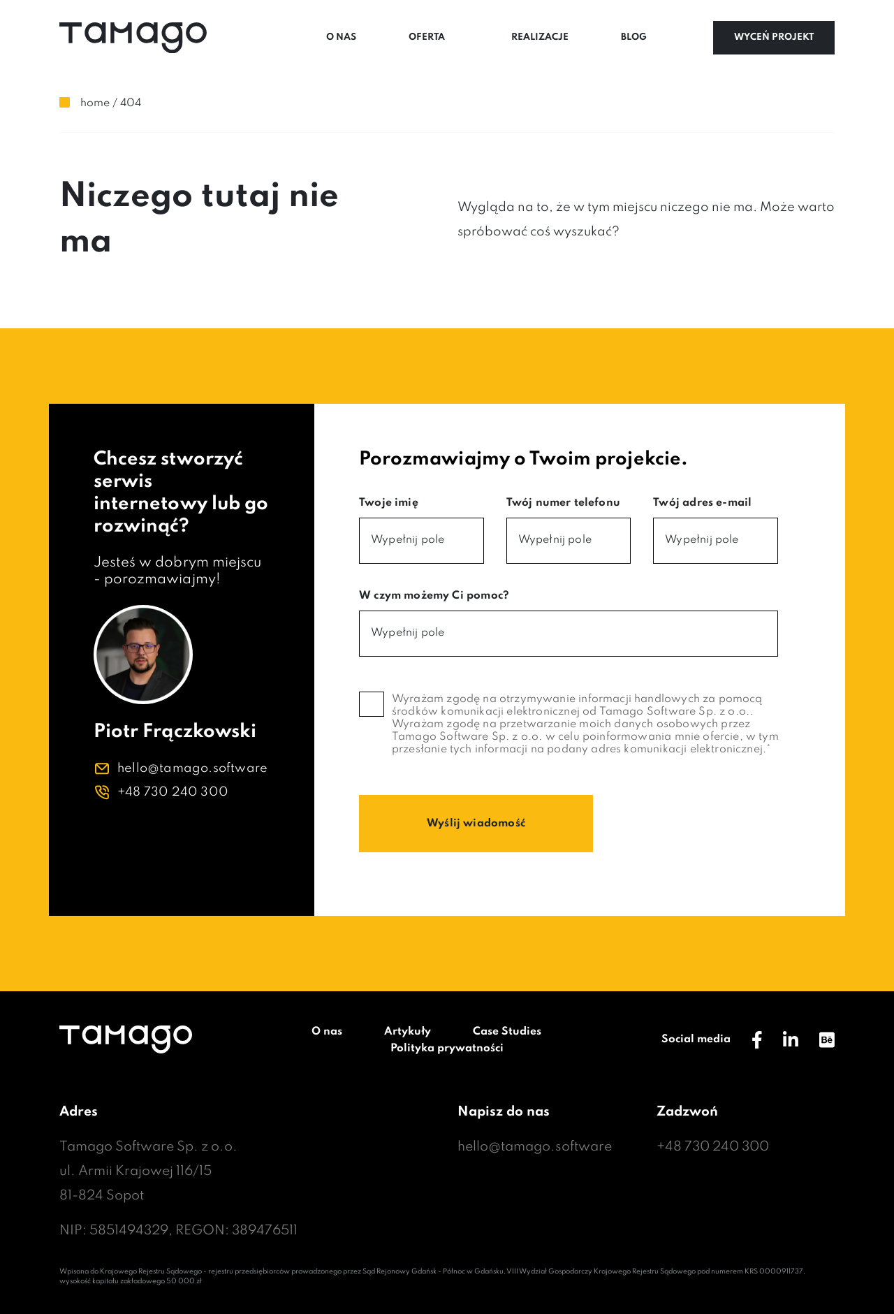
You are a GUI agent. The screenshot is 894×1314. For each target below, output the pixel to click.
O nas (341, 37)
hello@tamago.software (192, 768)
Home (95, 103)
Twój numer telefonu (563, 503)
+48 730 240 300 (172, 792)
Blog (634, 37)
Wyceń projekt (774, 37)
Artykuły (407, 1031)
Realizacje (540, 37)
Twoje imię (388, 503)
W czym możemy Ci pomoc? (434, 595)
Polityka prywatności (447, 1048)
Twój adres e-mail (702, 503)
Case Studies (507, 1031)
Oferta (427, 37)
